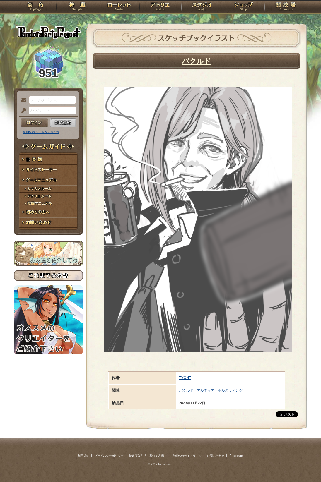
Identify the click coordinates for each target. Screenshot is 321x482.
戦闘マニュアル (48, 203)
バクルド (196, 61)
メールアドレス (22, 100)
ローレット (119, 7)
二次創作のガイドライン (185, 455)
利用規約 (83, 455)
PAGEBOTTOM (306, 466)
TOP (35, 7)
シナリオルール (48, 189)
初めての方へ (48, 212)
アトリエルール (48, 196)
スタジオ (202, 7)
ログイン (34, 122)
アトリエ (160, 7)
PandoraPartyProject (48, 32)
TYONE (185, 378)
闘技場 (285, 7)
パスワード (22, 110)
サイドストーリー (48, 170)
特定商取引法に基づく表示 (146, 455)
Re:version (237, 455)
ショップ (243, 7)
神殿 (77, 7)
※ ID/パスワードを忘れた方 (41, 132)
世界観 (48, 160)
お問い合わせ (48, 222)
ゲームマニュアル (48, 180)
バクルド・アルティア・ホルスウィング (211, 390)
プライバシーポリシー (109, 455)
